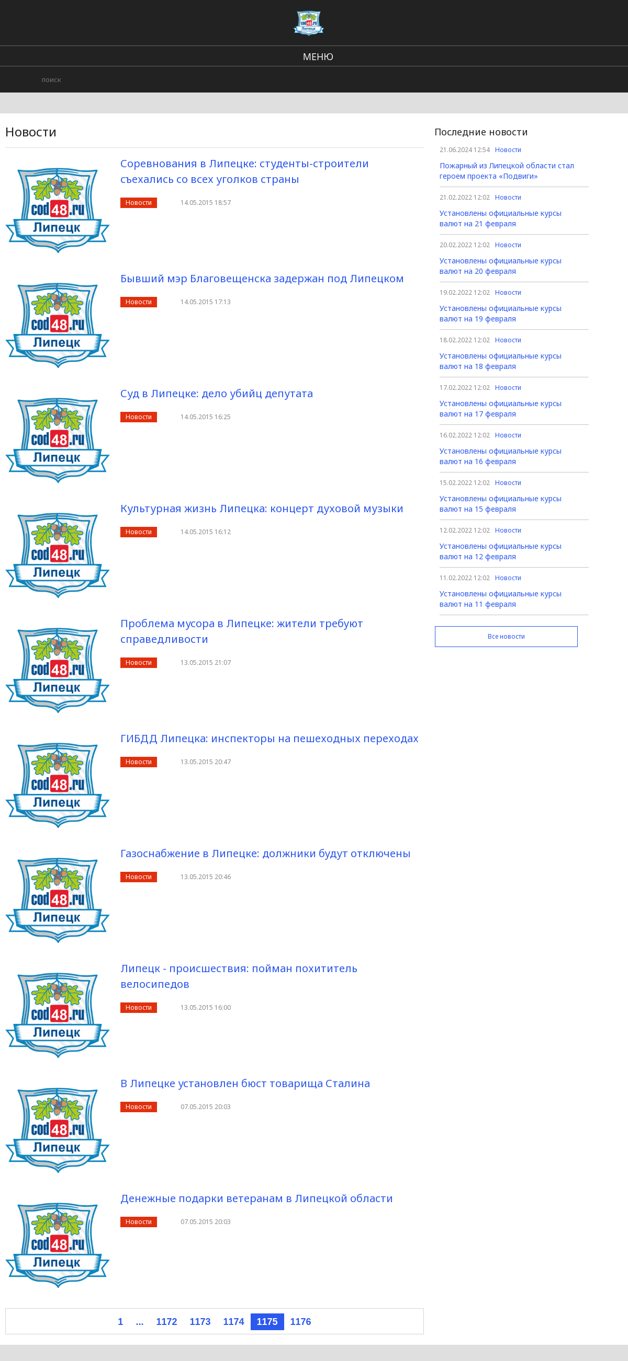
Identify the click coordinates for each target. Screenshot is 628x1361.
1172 (166, 1322)
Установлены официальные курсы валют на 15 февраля (501, 503)
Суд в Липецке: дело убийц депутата (216, 393)
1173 (199, 1322)
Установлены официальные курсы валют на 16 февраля (501, 456)
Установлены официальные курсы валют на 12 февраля (501, 551)
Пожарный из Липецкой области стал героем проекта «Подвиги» (507, 170)
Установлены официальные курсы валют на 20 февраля (501, 266)
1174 (233, 1322)
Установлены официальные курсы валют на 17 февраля (501, 408)
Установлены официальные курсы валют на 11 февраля (501, 599)
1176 (300, 1322)
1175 (267, 1322)
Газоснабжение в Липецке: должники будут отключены (265, 853)
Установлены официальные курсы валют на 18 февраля (501, 361)
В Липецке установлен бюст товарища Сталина (245, 1083)
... (139, 1322)
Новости (139, 202)
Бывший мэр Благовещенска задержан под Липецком (262, 278)
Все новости (506, 636)
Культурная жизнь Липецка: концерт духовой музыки (261, 508)
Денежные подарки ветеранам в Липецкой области (256, 1198)
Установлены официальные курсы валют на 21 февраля (501, 218)
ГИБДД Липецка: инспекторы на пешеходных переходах (269, 738)
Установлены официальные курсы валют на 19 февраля (501, 313)
